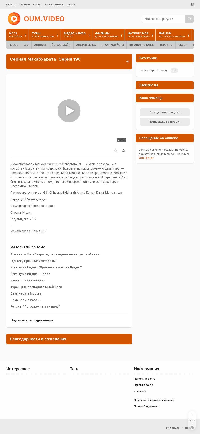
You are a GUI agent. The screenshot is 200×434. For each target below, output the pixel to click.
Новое (13, 44)
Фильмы (25, 4)
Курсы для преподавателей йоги (36, 287)
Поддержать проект (165, 121)
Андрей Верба (86, 44)
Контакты (140, 391)
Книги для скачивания (27, 280)
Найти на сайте (143, 385)
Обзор (37, 4)
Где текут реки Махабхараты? (33, 261)
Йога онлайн (61, 44)
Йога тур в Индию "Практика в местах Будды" (46, 267)
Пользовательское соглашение (154, 400)
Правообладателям (146, 406)
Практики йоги (112, 44)
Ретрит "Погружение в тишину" (35, 306)
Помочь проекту (144, 378)
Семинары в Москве (26, 293)
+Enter (146, 157)
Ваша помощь (54, 4)
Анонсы (40, 44)
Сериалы (166, 44)
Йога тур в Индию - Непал (30, 274)
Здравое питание (141, 44)
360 (26, 44)
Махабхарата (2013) (154, 70)
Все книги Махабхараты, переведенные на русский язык (54, 254)
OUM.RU (72, 4)
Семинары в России (25, 300)
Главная (11, 4)
